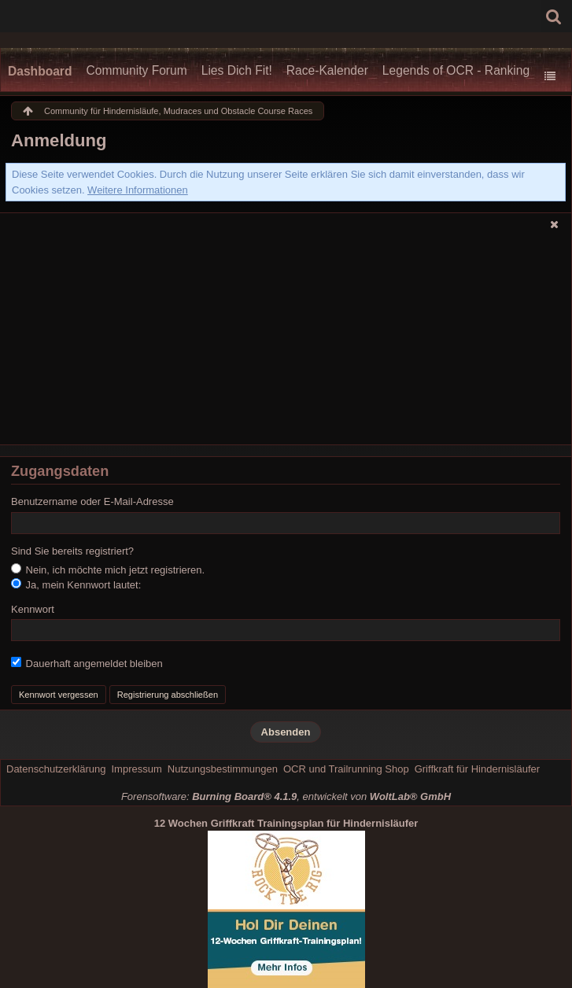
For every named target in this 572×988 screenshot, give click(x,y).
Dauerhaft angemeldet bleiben (87, 663)
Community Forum (136, 70)
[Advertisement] (285, 342)
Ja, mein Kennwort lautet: (76, 584)
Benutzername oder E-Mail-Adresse (92, 501)
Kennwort (32, 609)
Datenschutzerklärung (55, 769)
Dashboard (40, 71)
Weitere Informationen (137, 190)
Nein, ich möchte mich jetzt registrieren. (108, 569)
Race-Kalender (327, 70)
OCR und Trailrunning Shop (346, 769)
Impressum (136, 769)
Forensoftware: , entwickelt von (286, 796)
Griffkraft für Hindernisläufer (477, 769)
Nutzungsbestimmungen (223, 769)
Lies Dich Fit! (236, 70)
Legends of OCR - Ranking (456, 70)
